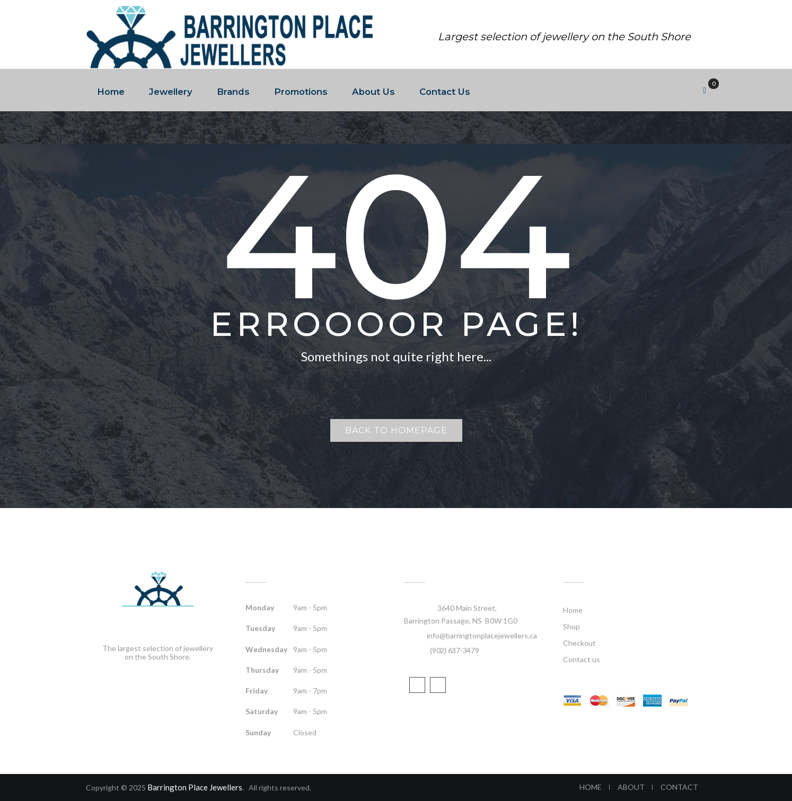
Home (111, 91)
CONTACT (679, 786)
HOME (590, 786)
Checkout (579, 642)
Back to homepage (396, 430)
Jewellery (170, 91)
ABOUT (631, 786)
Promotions (301, 91)
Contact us (581, 659)
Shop (571, 626)
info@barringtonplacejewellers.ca (482, 635)
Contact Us (444, 91)
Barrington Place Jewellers (194, 787)
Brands (233, 91)
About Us (373, 91)
